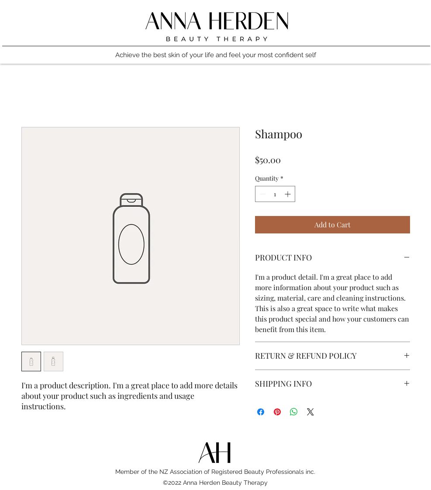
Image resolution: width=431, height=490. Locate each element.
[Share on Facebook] (260, 412)
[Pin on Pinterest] (277, 412)
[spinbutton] (275, 194)
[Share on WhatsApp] (294, 412)
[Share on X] (310, 412)
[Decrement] (261, 194)
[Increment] (288, 194)
